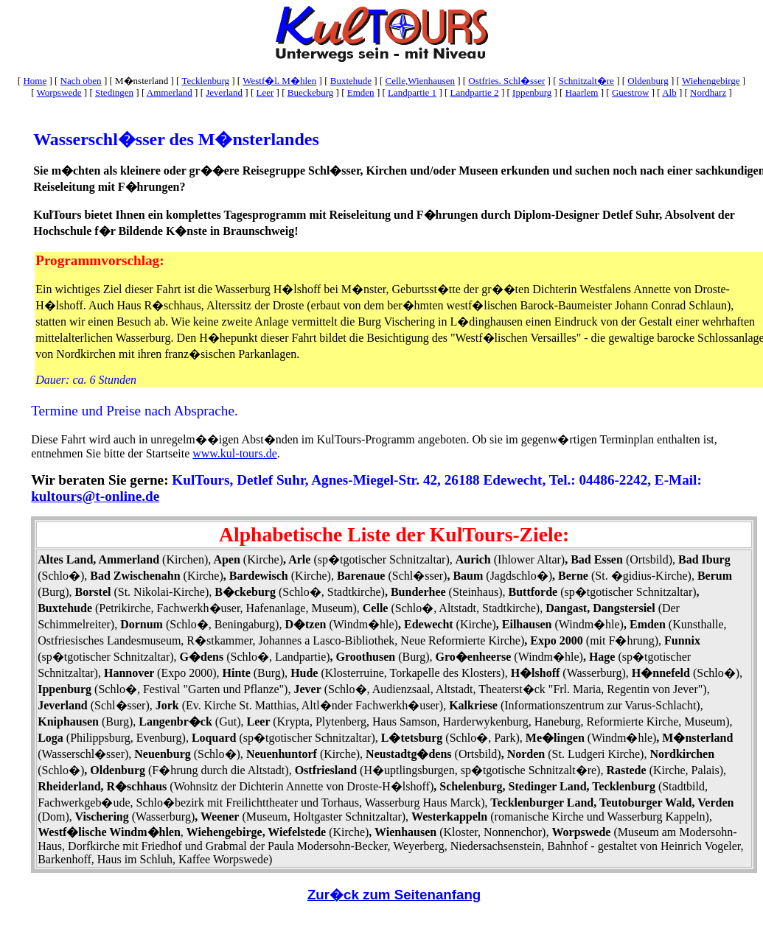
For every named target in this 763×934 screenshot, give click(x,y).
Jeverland (224, 92)
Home (34, 80)
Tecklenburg (205, 80)
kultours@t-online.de (95, 496)
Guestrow (630, 92)
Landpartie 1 (412, 92)
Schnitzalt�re (586, 80)
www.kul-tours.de (234, 453)
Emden (360, 92)
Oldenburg (647, 80)
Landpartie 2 (474, 92)
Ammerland (169, 92)
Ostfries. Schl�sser (506, 80)
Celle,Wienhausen (419, 80)
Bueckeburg (311, 92)
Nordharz (708, 92)
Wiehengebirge (711, 80)
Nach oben (81, 80)
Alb (669, 92)
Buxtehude (351, 80)
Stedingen (114, 92)
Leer (265, 92)
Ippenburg (531, 92)
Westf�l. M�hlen (279, 80)
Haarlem (582, 92)
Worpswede (59, 92)
